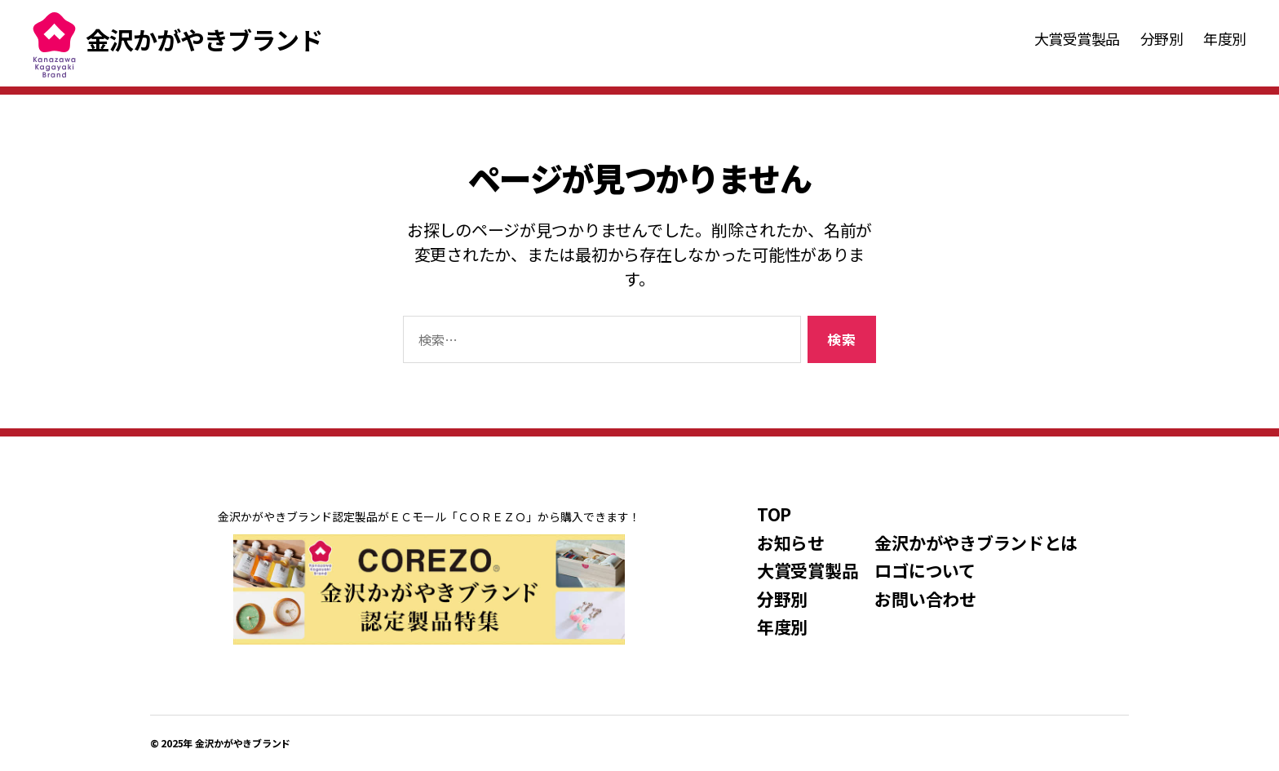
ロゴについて (924, 570)
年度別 (1224, 39)
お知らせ (791, 542)
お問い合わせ (925, 599)
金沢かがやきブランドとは (976, 542)
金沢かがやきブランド (242, 743)
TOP (774, 514)
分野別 (1162, 39)
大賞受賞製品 (1077, 39)
